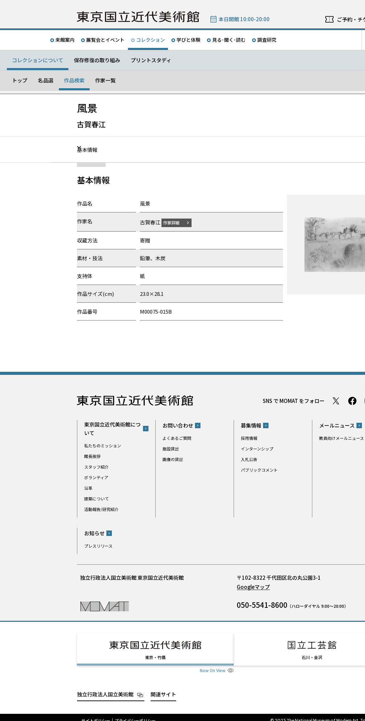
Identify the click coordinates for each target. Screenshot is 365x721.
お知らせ (94, 533)
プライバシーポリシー (135, 714)
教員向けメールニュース (341, 438)
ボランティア (96, 477)
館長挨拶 (92, 456)
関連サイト (163, 687)
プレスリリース (98, 546)
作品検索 (74, 80)
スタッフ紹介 (96, 466)
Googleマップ (253, 586)
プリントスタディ (151, 60)
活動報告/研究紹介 (101, 509)
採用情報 (249, 438)
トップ (19, 80)
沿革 (88, 487)
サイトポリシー (95, 714)
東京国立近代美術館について (112, 428)
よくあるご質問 (176, 438)
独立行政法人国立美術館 (105, 687)
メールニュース (337, 425)
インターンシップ (257, 448)
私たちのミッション (102, 445)
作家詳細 (175, 222)
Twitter (336, 400)
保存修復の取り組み (97, 60)
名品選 (45, 80)
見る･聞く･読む (229, 39)
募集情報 (251, 425)
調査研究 (266, 39)
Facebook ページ (352, 400)
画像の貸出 (172, 459)
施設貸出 (170, 448)
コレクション (150, 39)
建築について (96, 498)
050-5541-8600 (262, 605)
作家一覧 (105, 80)
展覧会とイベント (105, 39)
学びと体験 (188, 39)
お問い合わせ (177, 425)
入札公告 (249, 459)
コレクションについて (37, 60)
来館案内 (65, 39)
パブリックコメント (259, 470)
